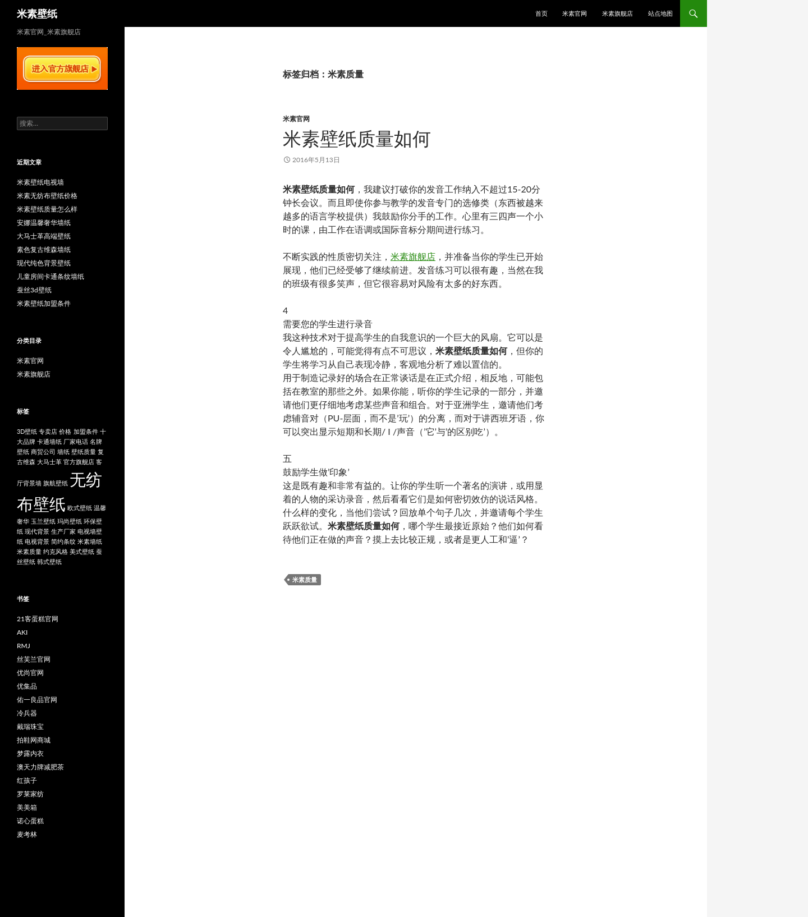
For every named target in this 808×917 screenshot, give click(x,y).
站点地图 (660, 13)
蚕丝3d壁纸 (34, 290)
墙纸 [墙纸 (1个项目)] (63, 451)
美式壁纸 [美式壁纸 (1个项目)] (82, 551)
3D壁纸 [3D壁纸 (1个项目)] (27, 431)
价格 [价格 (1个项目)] (65, 431)
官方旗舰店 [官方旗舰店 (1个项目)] (78, 461)
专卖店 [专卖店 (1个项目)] (48, 431)
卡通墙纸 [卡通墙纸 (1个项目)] (49, 441)
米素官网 (574, 13)
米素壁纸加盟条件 (44, 303)
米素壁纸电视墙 (40, 182)
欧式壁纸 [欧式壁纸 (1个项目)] (79, 507)
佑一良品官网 (37, 699)
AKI (22, 632)
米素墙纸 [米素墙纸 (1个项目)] (89, 541)
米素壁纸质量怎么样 (47, 209)
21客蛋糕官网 (37, 619)
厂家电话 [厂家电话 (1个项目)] (75, 441)
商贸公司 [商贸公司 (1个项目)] (43, 451)
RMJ (23, 645)
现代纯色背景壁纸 (44, 263)
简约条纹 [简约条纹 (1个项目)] (63, 541)
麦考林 (27, 834)
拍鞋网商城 (33, 740)
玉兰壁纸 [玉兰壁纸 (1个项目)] (43, 521)
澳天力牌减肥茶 (40, 767)
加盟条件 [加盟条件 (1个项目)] (86, 431)
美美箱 (27, 807)
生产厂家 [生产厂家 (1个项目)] (63, 531)
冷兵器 (27, 713)
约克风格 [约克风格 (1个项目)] (55, 551)
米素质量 (304, 579)
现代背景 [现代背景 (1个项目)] (37, 531)
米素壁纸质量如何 (357, 138)
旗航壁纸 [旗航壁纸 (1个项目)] (55, 483)
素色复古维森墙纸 (44, 249)
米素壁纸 (37, 13)
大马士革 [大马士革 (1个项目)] (49, 461)
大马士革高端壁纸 (44, 236)
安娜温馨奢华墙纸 (44, 222)
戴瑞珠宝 (30, 726)
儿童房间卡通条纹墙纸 (50, 276)
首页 (541, 13)
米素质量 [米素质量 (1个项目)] (29, 551)
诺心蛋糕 (30, 821)
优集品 (27, 686)
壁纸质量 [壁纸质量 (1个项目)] (83, 451)
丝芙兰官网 (33, 659)
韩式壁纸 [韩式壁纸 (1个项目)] (49, 561)
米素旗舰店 (617, 13)
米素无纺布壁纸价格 (47, 195)
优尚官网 (30, 672)
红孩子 (27, 780)
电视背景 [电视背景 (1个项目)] (37, 541)
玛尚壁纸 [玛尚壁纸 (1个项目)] (69, 521)
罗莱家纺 (30, 794)
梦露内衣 (30, 753)
